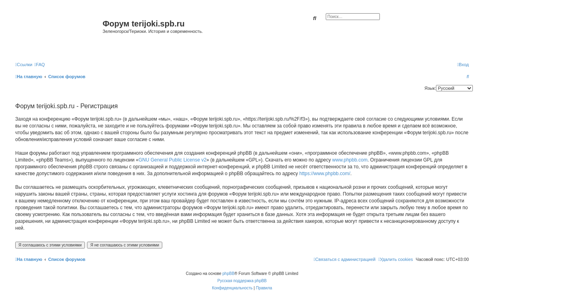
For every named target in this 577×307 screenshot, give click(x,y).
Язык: (430, 88)
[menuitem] (39, 64)
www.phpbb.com (349, 160)
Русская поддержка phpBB (241, 281)
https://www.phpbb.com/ (324, 173)
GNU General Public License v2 (172, 160)
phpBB (228, 273)
